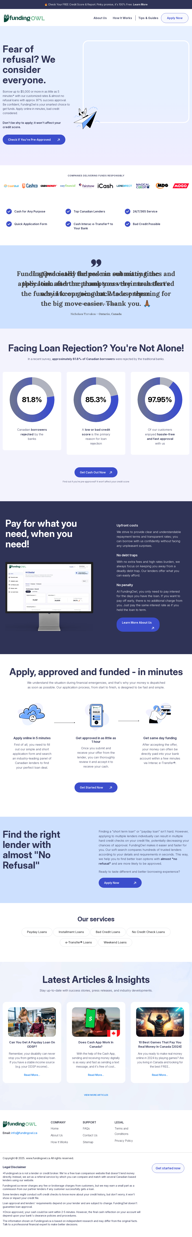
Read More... (32, 1042)
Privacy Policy (124, 1140)
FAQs (86, 1128)
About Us (100, 18)
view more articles (96, 1094)
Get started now (96, 787)
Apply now (120, 882)
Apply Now (175, 18)
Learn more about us (138, 625)
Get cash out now (96, 472)
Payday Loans (37, 932)
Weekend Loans (115, 942)
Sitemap (88, 1142)
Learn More (140, 4)
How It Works (122, 18)
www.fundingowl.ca (38, 1158)
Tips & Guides (148, 18)
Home (55, 1128)
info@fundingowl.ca (24, 1133)
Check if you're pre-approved (34, 139)
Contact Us (90, 1135)
